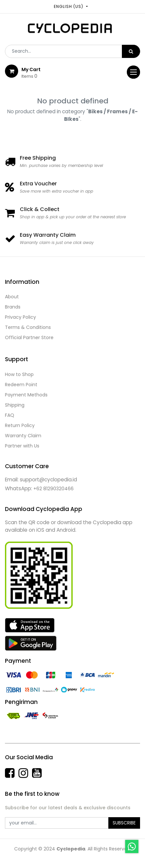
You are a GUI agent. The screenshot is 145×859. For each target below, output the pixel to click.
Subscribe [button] (124, 822)
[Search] (131, 51)
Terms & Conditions (28, 327)
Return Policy (20, 425)
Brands (12, 307)
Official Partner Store (29, 337)
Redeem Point (21, 384)
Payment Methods (26, 394)
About (12, 296)
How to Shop (19, 374)
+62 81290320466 (53, 488)
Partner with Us (22, 446)
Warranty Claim (23, 435)
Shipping (14, 405)
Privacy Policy (20, 317)
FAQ (9, 415)
